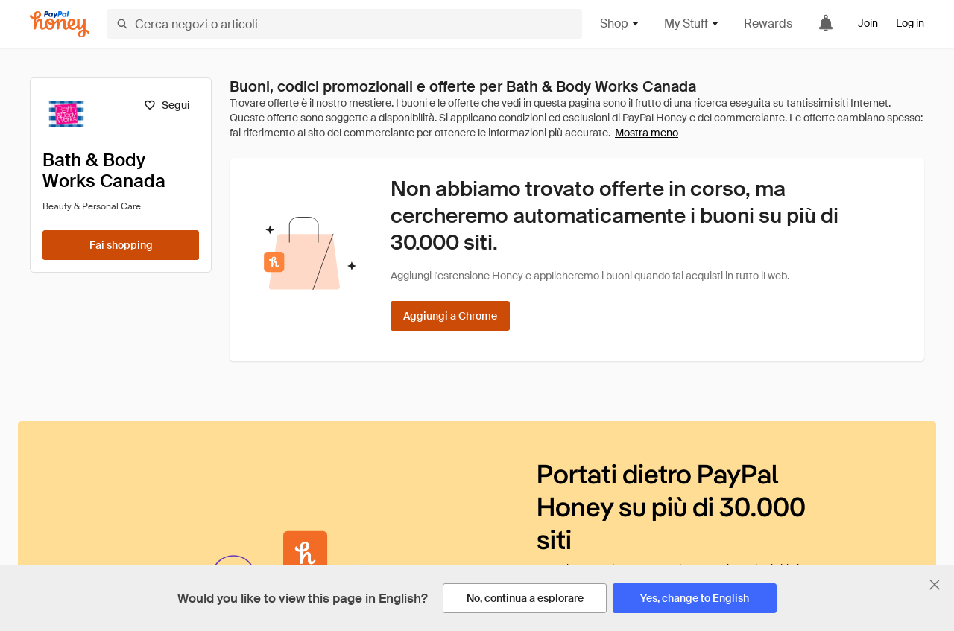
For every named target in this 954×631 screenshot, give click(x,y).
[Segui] (166, 105)
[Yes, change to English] (695, 598)
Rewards (768, 23)
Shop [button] (620, 23)
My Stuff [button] (692, 23)
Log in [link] (910, 23)
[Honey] (59, 24)
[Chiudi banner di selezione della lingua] (934, 584)
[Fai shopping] (120, 245)
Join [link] (868, 23)
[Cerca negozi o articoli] (344, 24)
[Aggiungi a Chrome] (450, 316)
